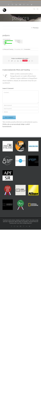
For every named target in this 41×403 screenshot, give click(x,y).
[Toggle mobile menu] (37, 9)
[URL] (20, 112)
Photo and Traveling (8, 49)
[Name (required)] (20, 105)
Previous (35, 28)
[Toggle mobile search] (34, 9)
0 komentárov (27, 49)
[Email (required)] (20, 108)
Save (25, 60)
